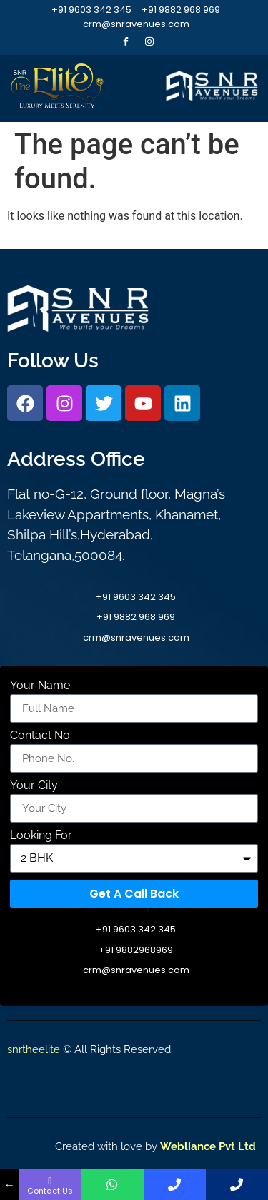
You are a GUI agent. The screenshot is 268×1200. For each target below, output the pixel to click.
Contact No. (41, 736)
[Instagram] (149, 41)
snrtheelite (33, 1049)
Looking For (41, 836)
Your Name (40, 686)
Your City (34, 786)
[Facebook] (126, 41)
